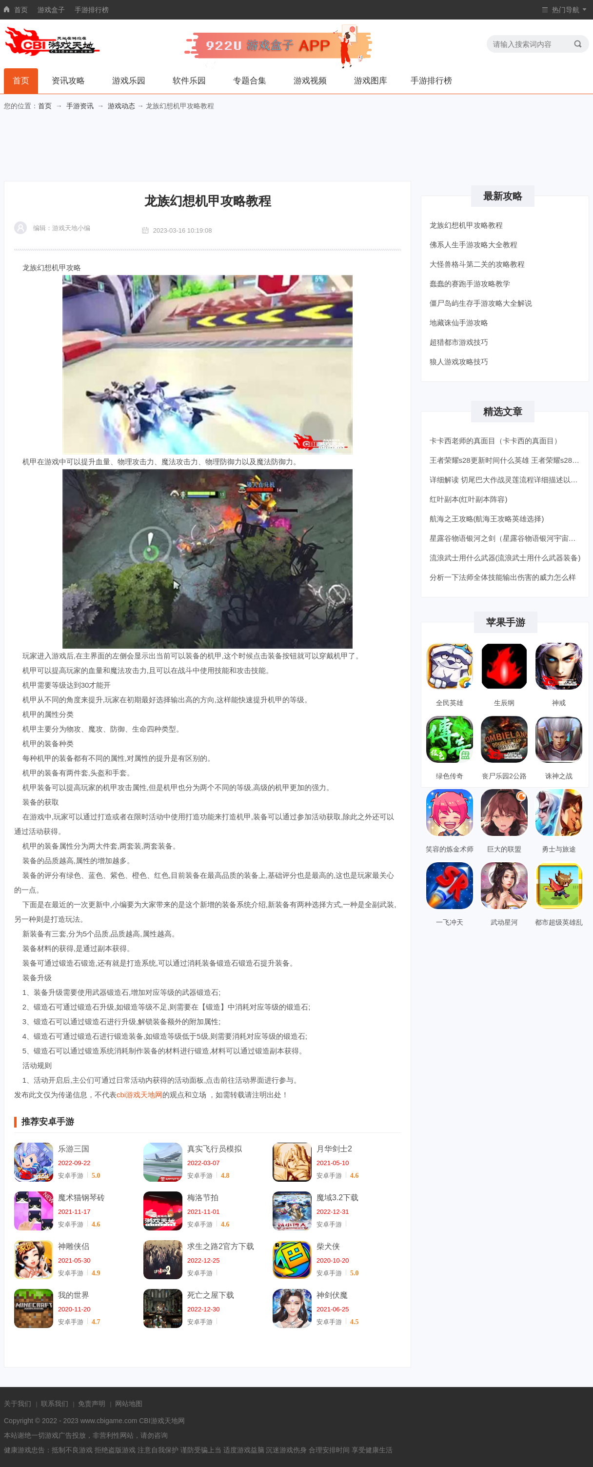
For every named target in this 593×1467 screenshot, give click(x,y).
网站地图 (128, 1404)
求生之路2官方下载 (220, 1246)
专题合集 (249, 80)
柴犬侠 (328, 1246)
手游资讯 (80, 106)
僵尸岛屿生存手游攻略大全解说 (481, 303)
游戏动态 (121, 106)
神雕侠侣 (73, 1246)
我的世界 (73, 1295)
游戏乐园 (128, 80)
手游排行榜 (92, 10)
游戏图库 (370, 80)
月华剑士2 (334, 1149)
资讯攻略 (68, 80)
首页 (21, 10)
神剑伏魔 (332, 1295)
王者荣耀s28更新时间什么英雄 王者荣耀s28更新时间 (506, 460)
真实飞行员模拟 (214, 1149)
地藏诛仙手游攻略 (459, 322)
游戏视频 (310, 80)
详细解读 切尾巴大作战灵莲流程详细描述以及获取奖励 (506, 480)
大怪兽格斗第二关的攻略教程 (477, 264)
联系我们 (54, 1404)
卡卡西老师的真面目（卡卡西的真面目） (495, 440)
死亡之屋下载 (210, 1295)
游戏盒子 (51, 10)
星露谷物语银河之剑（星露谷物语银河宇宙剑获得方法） (506, 538)
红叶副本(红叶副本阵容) (469, 499)
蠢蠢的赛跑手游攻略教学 (470, 283)
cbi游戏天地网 (139, 1094)
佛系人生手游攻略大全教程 (473, 244)
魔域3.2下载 (337, 1197)
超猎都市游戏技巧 (459, 342)
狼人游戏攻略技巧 (459, 361)
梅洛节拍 (202, 1197)
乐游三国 (73, 1149)
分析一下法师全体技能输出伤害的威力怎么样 (503, 577)
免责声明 (91, 1404)
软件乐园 (189, 80)
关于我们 (17, 1404)
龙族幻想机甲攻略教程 (466, 225)
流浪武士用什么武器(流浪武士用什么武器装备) (505, 558)
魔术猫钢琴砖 (81, 1197)
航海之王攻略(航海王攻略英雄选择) (487, 519)
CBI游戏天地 (158, 1421)
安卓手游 (70, 1175)
